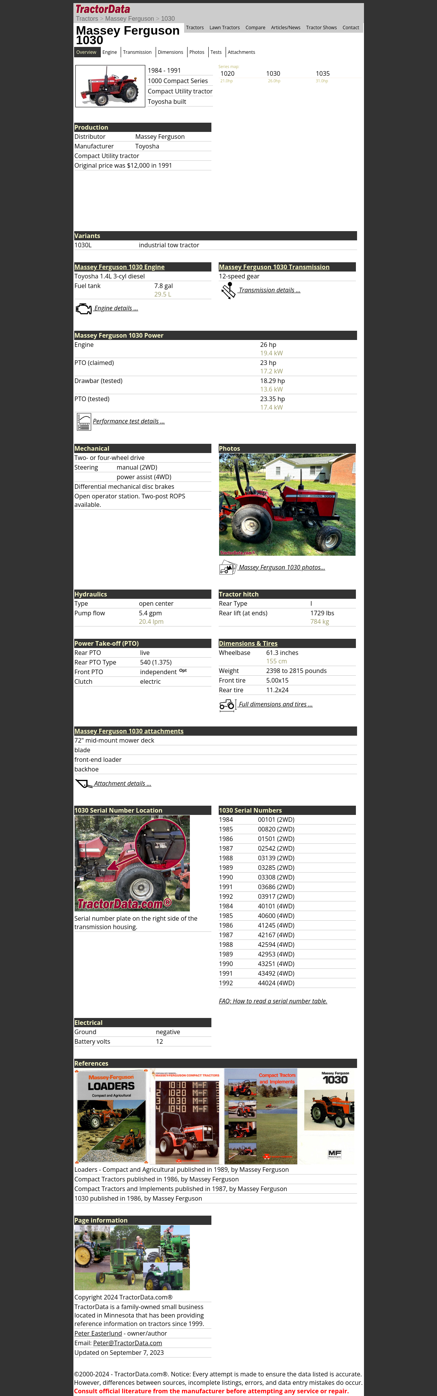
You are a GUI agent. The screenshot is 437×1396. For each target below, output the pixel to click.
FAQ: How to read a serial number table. (273, 1001)
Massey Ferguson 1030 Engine (120, 267)
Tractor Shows (321, 27)
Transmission (137, 52)
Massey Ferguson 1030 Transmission (274, 267)
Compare (256, 27)
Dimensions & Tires (248, 643)
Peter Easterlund (98, 1333)
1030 (168, 18)
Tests (216, 52)
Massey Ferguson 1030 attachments (129, 731)
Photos (196, 52)
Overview (86, 52)
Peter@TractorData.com (127, 1343)
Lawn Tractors (224, 27)
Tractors (87, 18)
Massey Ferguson (129, 18)
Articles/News (286, 27)
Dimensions (170, 52)
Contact (350, 27)
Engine (110, 52)
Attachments (241, 52)
